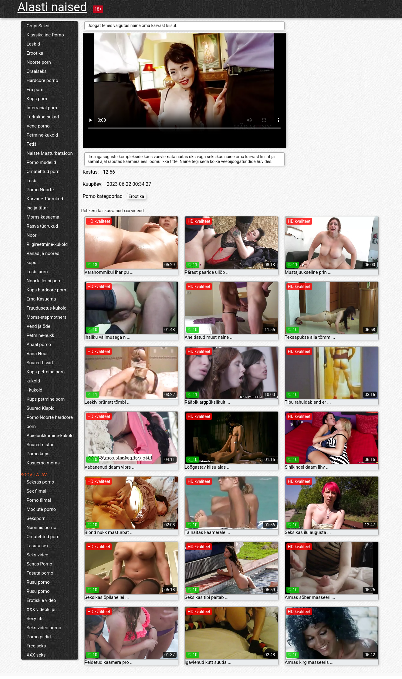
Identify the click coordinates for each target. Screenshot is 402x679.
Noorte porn (39, 62)
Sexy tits (35, 618)
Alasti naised (52, 7)
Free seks (36, 646)
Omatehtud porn (43, 171)
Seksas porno (40, 482)
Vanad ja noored (43, 253)
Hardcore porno (42, 80)
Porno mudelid (41, 162)
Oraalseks (37, 71)
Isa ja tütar (37, 208)
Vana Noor (37, 353)
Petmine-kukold (42, 135)
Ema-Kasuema (41, 299)
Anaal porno (39, 344)
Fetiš (31, 144)
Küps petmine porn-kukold (46, 376)
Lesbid (33, 44)
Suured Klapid (41, 408)
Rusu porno (38, 591)
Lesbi (32, 180)
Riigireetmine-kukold (47, 244)
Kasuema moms (43, 463)
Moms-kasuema (43, 217)
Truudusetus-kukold (47, 308)
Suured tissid (40, 362)
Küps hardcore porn (46, 290)
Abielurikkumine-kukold (50, 435)
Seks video (38, 555)
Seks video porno (44, 627)
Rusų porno (38, 582)
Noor (32, 235)
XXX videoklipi (41, 609)
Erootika (35, 53)
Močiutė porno (41, 509)
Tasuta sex (38, 545)
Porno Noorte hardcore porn (50, 422)
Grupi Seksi (38, 26)
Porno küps (38, 454)
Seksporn (36, 518)
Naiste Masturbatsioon (50, 153)
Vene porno (38, 126)
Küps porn (37, 98)
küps (31, 262)
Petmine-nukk (40, 335)
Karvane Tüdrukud (45, 199)
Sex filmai (36, 491)
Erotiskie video (41, 600)
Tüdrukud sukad (43, 117)
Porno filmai (39, 500)
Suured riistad (41, 444)
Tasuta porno (40, 573)
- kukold (34, 390)
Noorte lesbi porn (44, 280)
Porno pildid (39, 637)
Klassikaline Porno (45, 35)
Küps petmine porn (46, 399)
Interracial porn (42, 107)
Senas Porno (39, 564)
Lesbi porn (37, 271)
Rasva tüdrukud (42, 226)
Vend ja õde (38, 326)
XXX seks (36, 655)
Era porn (35, 89)
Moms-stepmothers (46, 317)
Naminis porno (41, 527)
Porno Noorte (40, 189)
